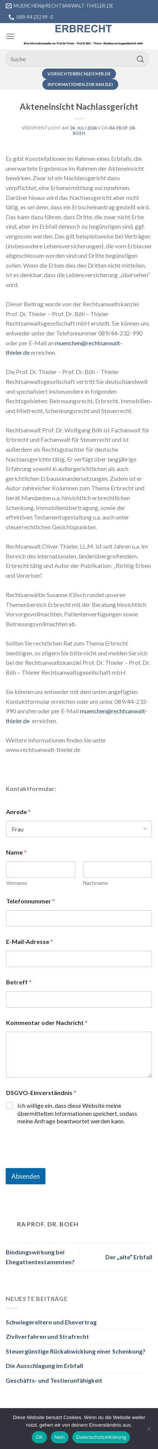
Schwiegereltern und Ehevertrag (51, 1322)
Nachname (95, 883)
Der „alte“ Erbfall (128, 1256)
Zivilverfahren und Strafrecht (47, 1336)
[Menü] (10, 36)
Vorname (16, 883)
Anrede (18, 811)
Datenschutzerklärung (101, 1437)
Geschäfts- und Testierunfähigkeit (54, 1380)
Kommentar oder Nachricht (47, 1022)
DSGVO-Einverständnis (41, 1092)
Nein (60, 1437)
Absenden (25, 1176)
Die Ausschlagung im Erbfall (44, 1365)
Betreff (18, 982)
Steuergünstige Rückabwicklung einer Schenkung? (75, 1351)
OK (39, 1437)
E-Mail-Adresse (29, 941)
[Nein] (148, 1431)
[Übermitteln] (140, 58)
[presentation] (63, 1163)
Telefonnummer (30, 901)
